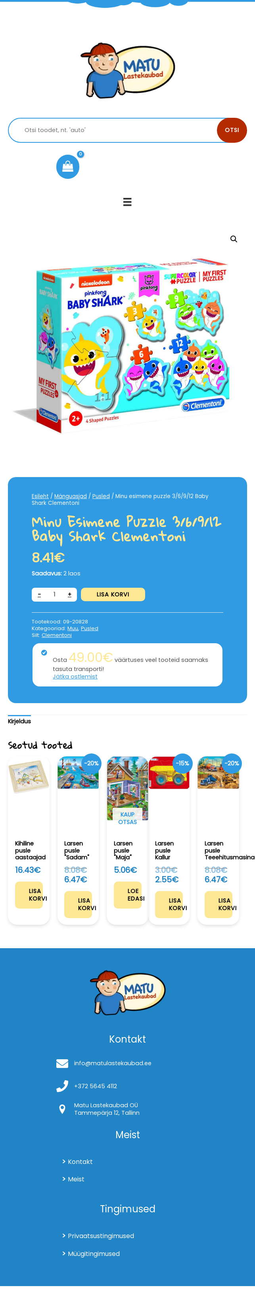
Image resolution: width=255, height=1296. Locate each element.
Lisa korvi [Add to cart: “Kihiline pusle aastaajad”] (36, 895)
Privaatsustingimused (101, 1235)
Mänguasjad (70, 496)
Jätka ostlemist (75, 677)
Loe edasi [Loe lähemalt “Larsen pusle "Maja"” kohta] (135, 895)
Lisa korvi (113, 594)
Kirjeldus (19, 721)
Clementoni (57, 635)
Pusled (101, 496)
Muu (72, 628)
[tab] (19, 722)
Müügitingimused (94, 1253)
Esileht (40, 496)
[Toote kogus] (54, 595)
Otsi (232, 130)
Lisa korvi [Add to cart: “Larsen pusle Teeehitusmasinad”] (225, 904)
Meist (76, 1179)
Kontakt (80, 1161)
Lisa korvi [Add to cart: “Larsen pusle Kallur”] (176, 904)
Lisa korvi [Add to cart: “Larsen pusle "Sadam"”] (85, 904)
